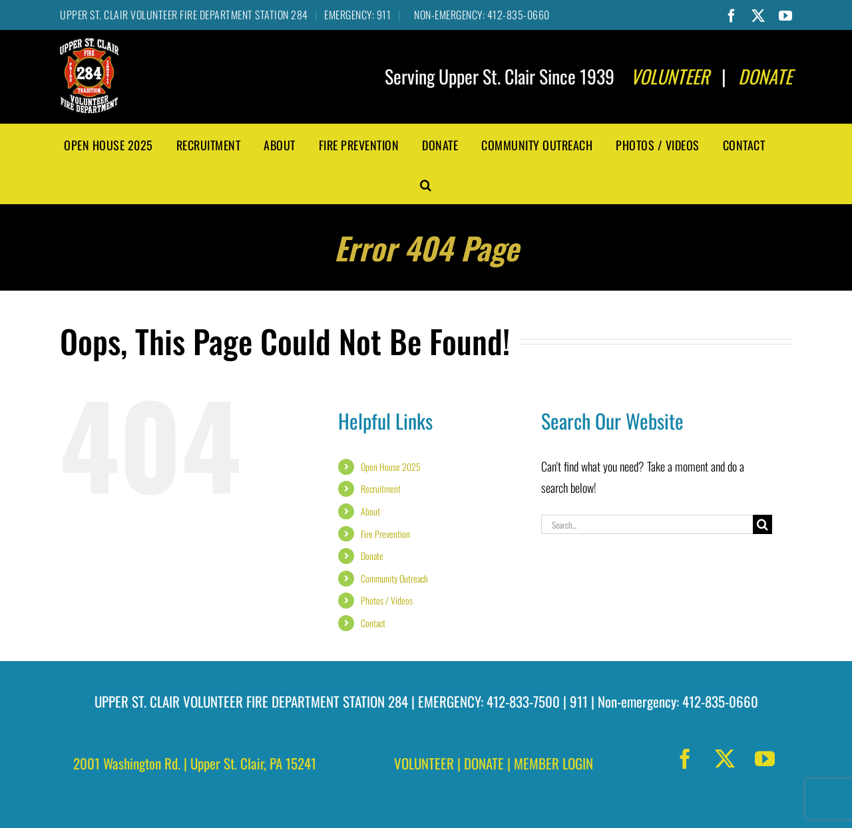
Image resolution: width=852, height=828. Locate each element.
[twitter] (725, 758)
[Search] (762, 524)
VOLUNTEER (424, 763)
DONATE (484, 763)
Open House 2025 (391, 467)
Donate (372, 556)
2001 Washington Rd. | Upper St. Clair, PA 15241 (194, 763)
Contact (373, 623)
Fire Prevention (385, 534)
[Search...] (647, 524)
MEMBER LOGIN (553, 763)
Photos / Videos (387, 600)
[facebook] (685, 758)
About (370, 511)
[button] (426, 184)
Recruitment (381, 488)
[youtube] (764, 758)
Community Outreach (394, 578)
